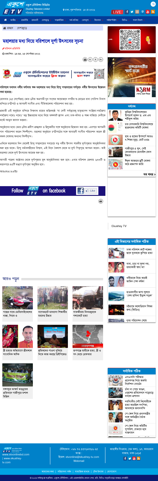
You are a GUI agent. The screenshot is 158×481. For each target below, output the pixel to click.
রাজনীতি (24, 20)
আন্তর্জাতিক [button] (60, 20)
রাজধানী (35, 20)
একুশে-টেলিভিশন (61, 478)
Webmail (78, 461)
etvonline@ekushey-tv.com (82, 457)
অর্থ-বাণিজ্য (73, 20)
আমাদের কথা (48, 471)
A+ (101, 59)
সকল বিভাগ (139, 20)
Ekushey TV (119, 226)
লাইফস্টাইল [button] (112, 20)
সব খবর (149, 174)
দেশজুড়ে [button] (46, 20)
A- (90, 59)
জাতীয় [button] (14, 20)
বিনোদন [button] (98, 20)
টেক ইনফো (98, 471)
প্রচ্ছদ (8, 28)
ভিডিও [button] (125, 20)
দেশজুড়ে (22, 28)
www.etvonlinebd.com (15, 454)
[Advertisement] (52, 243)
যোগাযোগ (111, 471)
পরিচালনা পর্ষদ (64, 471)
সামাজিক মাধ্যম (82, 471)
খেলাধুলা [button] (86, 20)
